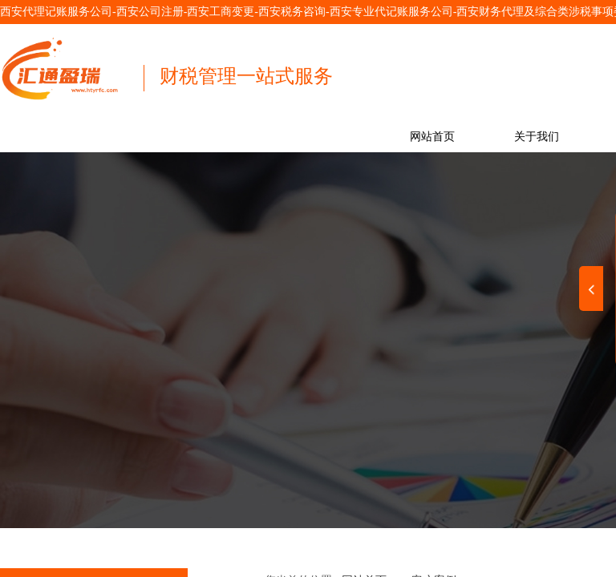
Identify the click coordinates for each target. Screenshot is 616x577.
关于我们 (536, 137)
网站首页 (432, 137)
